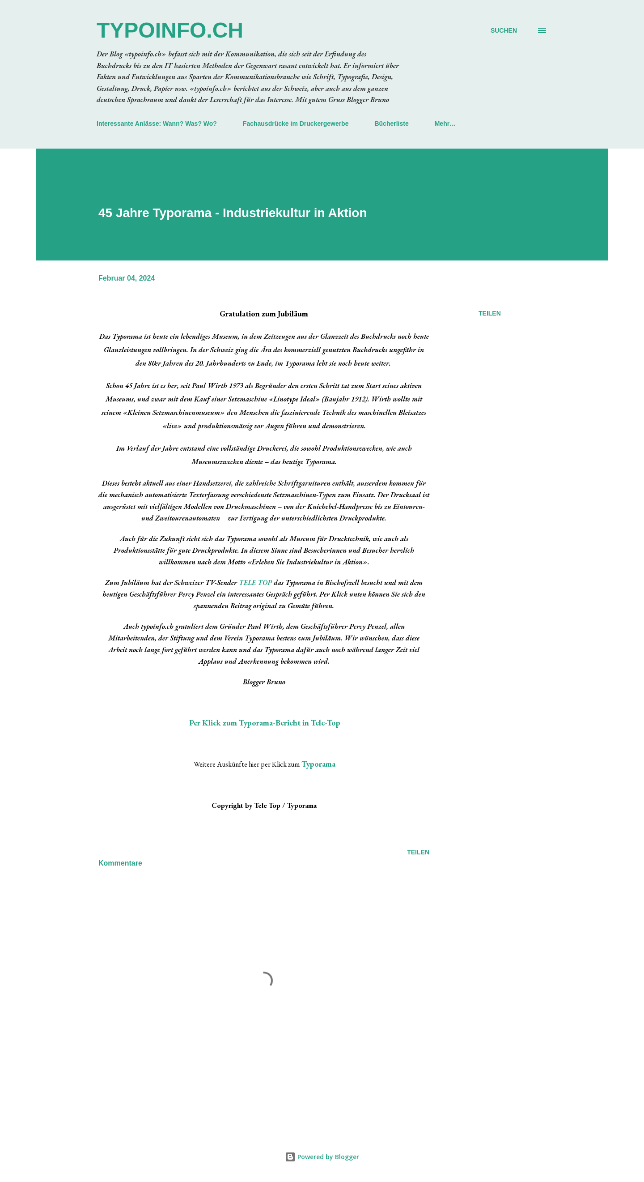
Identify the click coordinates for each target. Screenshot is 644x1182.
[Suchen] (504, 30)
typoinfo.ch (170, 30)
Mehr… (445, 123)
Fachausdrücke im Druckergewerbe (296, 123)
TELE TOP (255, 582)
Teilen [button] (490, 313)
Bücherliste (391, 123)
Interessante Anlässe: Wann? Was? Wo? (157, 123)
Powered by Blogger (322, 1156)
